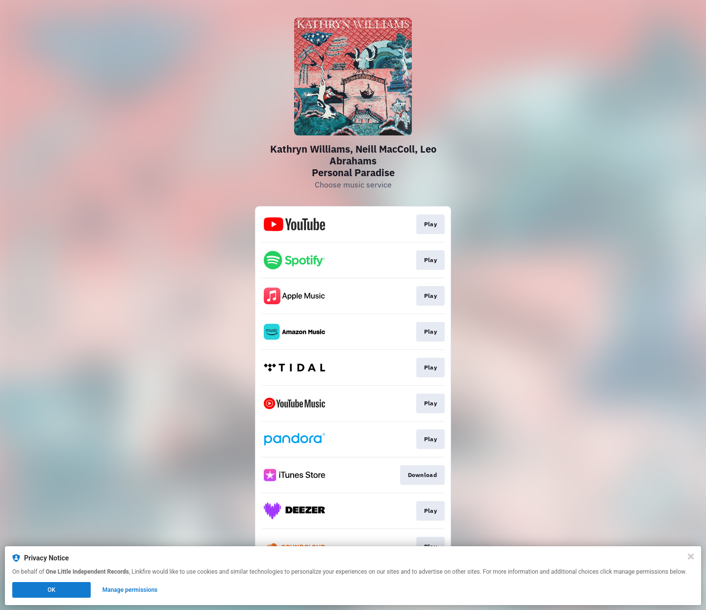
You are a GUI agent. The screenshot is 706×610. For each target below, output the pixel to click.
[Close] (691, 556)
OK (51, 589)
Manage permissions (130, 589)
